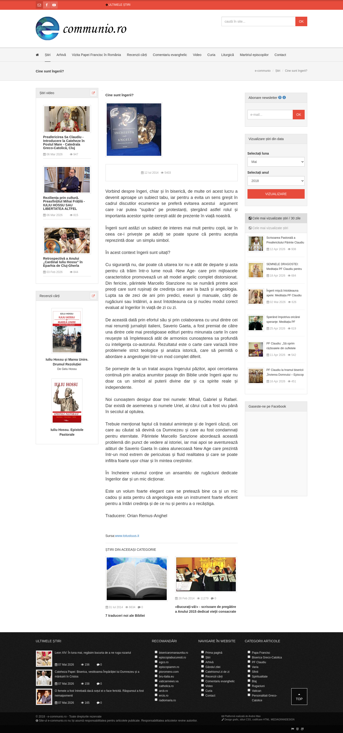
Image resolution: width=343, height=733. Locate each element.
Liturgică (227, 55)
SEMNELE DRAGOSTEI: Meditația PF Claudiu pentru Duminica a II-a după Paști (284, 269)
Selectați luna (258, 153)
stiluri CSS (245, 719)
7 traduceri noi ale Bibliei (125, 615)
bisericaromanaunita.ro (173, 652)
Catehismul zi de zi (218, 671)
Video (197, 55)
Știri (47, 55)
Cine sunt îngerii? (120, 95)
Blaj (254, 681)
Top (299, 697)
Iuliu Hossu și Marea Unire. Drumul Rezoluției (67, 362)
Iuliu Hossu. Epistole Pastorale (66, 432)
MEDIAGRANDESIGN (282, 719)
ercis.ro (163, 695)
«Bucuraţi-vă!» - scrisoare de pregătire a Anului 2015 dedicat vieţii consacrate (205, 609)
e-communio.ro (57, 716)
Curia (211, 55)
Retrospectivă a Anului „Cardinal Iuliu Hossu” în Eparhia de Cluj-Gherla (63, 262)
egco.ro (164, 662)
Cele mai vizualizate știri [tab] (268, 228)
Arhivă (61, 55)
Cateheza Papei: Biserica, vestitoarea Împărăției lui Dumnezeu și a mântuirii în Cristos (97, 674)
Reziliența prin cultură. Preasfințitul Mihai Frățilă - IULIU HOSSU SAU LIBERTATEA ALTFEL (64, 203)
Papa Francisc (261, 652)
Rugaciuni (258, 686)
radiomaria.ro (167, 700)
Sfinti (255, 671)
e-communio (263, 70)
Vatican (256, 691)
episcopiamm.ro (169, 667)
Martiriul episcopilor (254, 55)
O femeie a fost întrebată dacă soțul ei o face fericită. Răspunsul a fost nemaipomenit (99, 693)
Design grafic (231, 719)
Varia (255, 667)
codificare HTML (261, 719)
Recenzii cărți (137, 55)
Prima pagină (214, 652)
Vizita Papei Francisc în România (96, 55)
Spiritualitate (260, 676)
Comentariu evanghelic (170, 55)
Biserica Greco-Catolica (267, 657)
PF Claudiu (259, 662)
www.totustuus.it (127, 536)
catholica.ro (166, 686)
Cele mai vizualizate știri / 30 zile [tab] (275, 218)
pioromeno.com (169, 671)
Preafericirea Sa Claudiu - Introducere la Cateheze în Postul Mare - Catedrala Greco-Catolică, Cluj (64, 142)
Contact (280, 55)
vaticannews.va (169, 681)
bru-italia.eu (166, 676)
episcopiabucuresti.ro (172, 657)
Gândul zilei (213, 667)
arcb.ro (163, 691)
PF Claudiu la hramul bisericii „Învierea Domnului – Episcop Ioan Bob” (285, 374)
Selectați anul (258, 172)
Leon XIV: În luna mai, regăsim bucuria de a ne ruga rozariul (93, 652)
